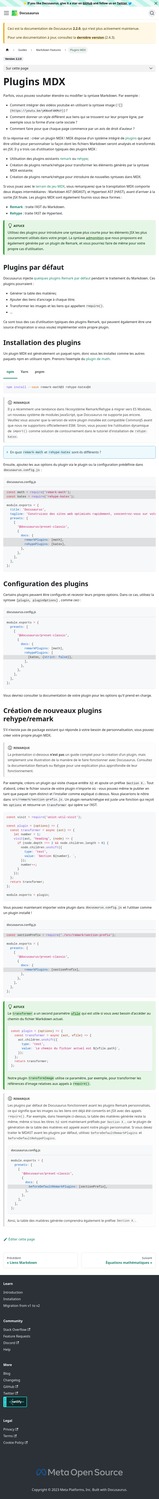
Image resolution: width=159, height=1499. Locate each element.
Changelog (11, 1380)
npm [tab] (10, 371)
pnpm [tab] (39, 371)
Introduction (13, 1292)
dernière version (90, 37)
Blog (6, 1373)
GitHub (88, 3)
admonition (95, 238)
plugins (131, 138)
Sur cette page (17, 68)
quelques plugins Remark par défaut (62, 278)
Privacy (10, 1429)
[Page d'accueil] (7, 50)
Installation (12, 1299)
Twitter (124, 3)
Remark (16, 207)
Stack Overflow (16, 1329)
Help (7, 1349)
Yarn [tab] (24, 371)
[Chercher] (152, 13)
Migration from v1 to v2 (21, 1305)
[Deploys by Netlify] (15, 1406)
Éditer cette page (19, 1239)
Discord (11, 1343)
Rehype (16, 213)
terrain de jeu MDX (50, 186)
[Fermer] (156, 3)
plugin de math (98, 359)
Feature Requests (16, 1336)
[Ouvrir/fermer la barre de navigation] (6, 13)
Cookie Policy (15, 1442)
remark (65, 158)
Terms (10, 1436)
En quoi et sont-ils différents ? (55, 452)
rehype (82, 158)
